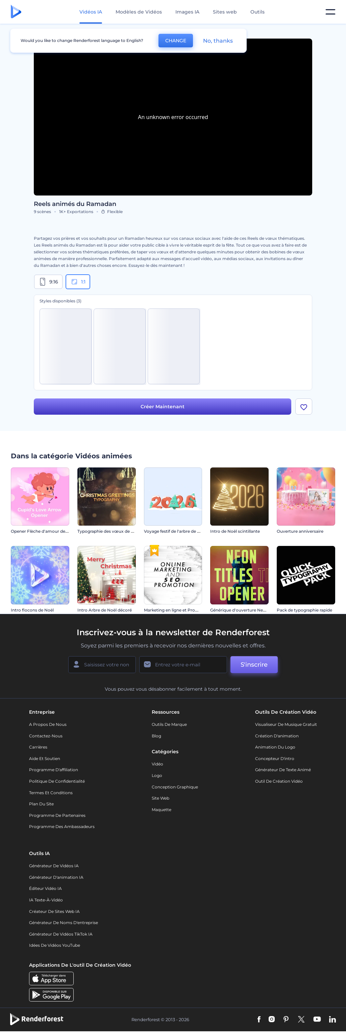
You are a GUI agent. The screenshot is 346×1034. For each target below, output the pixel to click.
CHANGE (175, 41)
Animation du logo (275, 747)
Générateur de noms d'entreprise (63, 922)
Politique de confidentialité (57, 781)
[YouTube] (317, 1020)
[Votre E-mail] (183, 664)
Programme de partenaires (57, 815)
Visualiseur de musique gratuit (286, 724)
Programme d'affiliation (53, 769)
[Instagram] (272, 1020)
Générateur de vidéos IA (54, 865)
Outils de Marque (169, 724)
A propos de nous (48, 724)
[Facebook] (259, 1020)
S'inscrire (254, 664)
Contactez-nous (46, 735)
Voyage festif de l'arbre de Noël (175, 531)
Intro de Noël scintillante (235, 531)
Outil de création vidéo (279, 781)
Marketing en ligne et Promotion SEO (182, 610)
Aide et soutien (44, 758)
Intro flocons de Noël (32, 610)
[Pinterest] (286, 1020)
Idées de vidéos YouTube (54, 945)
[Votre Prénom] (102, 664)
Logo (157, 775)
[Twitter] (301, 1020)
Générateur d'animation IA (56, 877)
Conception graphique (175, 786)
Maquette (161, 809)
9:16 (48, 282)
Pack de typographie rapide (304, 610)
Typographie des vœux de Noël (108, 531)
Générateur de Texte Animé (283, 769)
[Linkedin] (332, 1020)
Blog (156, 735)
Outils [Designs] (257, 12)
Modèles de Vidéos (139, 12)
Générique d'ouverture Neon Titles (245, 610)
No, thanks (218, 41)
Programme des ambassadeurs (62, 826)
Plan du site (41, 803)
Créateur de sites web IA (54, 911)
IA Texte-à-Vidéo (46, 899)
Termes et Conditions (51, 792)
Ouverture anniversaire (300, 531)
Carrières (38, 747)
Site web (160, 798)
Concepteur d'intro (274, 758)
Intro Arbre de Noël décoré (104, 610)
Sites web (225, 12)
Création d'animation (277, 735)
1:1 (77, 282)
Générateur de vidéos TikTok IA (61, 934)
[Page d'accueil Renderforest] (16, 12)
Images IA (187, 12)
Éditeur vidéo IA (45, 888)
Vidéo (157, 763)
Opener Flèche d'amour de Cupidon (47, 531)
